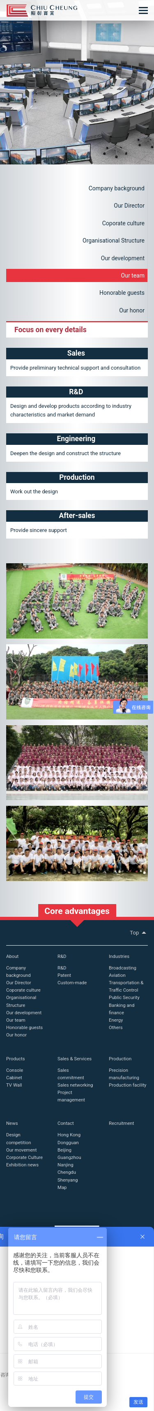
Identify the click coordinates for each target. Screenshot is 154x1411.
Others (116, 1027)
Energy (116, 1020)
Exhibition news (22, 1165)
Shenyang (67, 1180)
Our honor (132, 310)
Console (14, 1070)
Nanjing (65, 1165)
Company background (117, 188)
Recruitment (121, 1123)
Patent (64, 975)
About (12, 956)
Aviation (117, 975)
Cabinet (14, 1077)
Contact (65, 1123)
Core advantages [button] (77, 911)
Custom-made (72, 982)
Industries (119, 956)
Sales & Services (74, 1059)
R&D (62, 956)
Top (139, 933)
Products (15, 1059)
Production (120, 1059)
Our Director (129, 205)
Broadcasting (122, 968)
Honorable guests (122, 292)
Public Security (124, 997)
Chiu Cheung (42, 10)
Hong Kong (68, 1135)
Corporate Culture (24, 1157)
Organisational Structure (114, 240)
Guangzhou (69, 1157)
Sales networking (75, 1085)
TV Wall (14, 1085)
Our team (133, 275)
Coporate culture (123, 223)
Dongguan (68, 1142)
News (12, 1123)
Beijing (64, 1150)
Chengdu (66, 1172)
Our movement (21, 1150)
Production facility (128, 1085)
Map (62, 1187)
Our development (123, 258)
